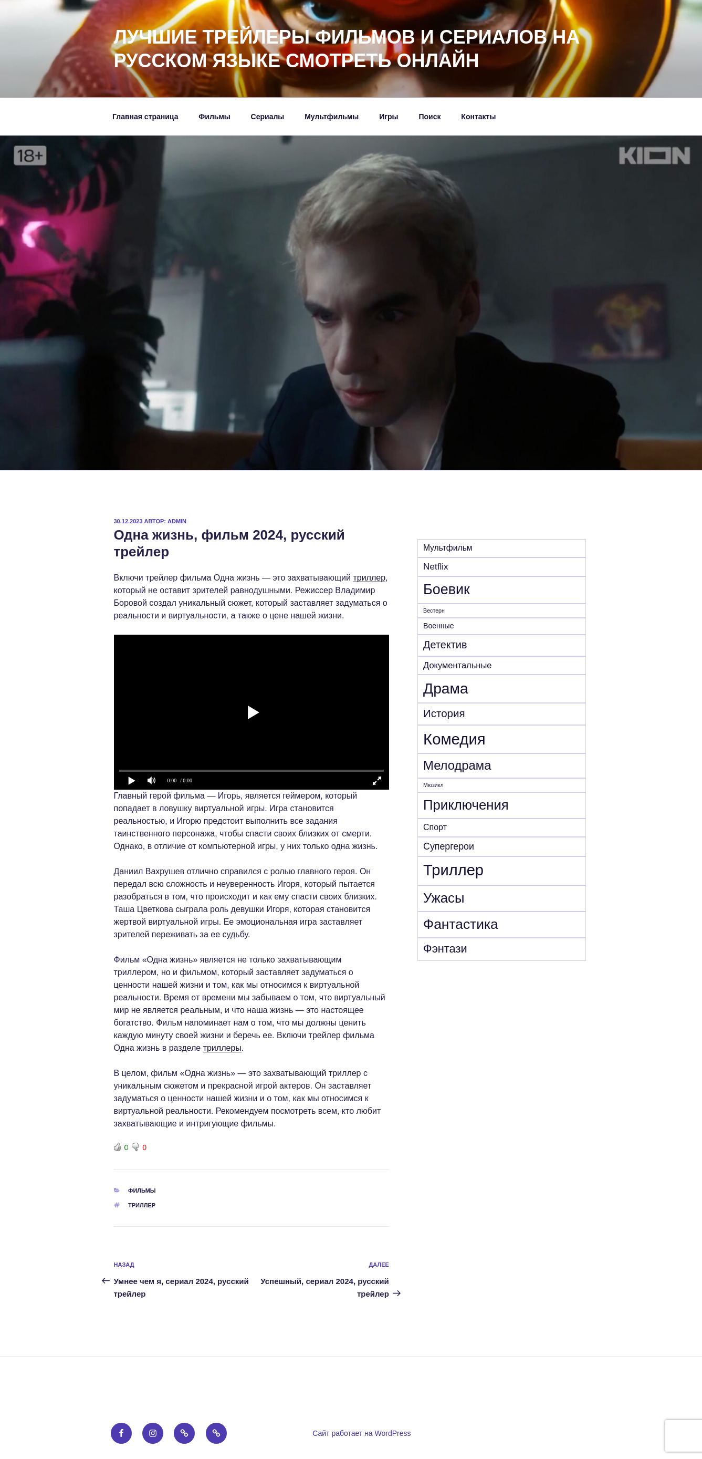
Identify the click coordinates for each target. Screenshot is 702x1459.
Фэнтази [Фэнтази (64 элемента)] (445, 948)
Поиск (429, 116)
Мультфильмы (332, 116)
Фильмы (214, 116)
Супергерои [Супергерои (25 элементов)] (448, 846)
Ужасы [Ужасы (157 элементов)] (443, 898)
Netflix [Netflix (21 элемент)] (435, 567)
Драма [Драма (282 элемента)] (445, 688)
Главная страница (145, 116)
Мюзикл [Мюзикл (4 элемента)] (433, 785)
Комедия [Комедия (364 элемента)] (454, 739)
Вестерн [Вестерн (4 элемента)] (434, 610)
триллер (369, 577)
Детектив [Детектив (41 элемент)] (445, 644)
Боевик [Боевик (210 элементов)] (446, 589)
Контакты (478, 116)
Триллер (141, 1205)
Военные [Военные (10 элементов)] (438, 626)
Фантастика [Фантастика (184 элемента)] (460, 924)
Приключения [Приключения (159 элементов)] (466, 805)
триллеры (222, 1047)
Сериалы (268, 116)
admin (176, 521)
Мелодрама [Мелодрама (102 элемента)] (457, 765)
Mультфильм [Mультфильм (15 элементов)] (448, 547)
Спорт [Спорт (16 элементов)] (435, 827)
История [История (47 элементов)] (444, 713)
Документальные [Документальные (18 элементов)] (457, 665)
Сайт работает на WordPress (361, 1433)
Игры (388, 116)
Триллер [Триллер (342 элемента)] (453, 870)
